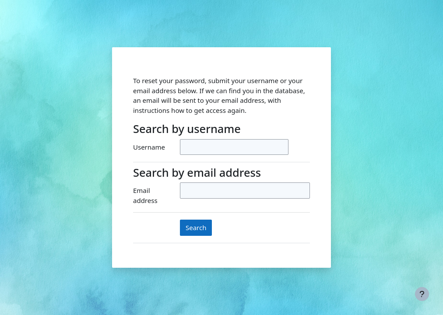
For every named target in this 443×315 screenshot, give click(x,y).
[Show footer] (422, 294)
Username (149, 147)
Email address (145, 195)
